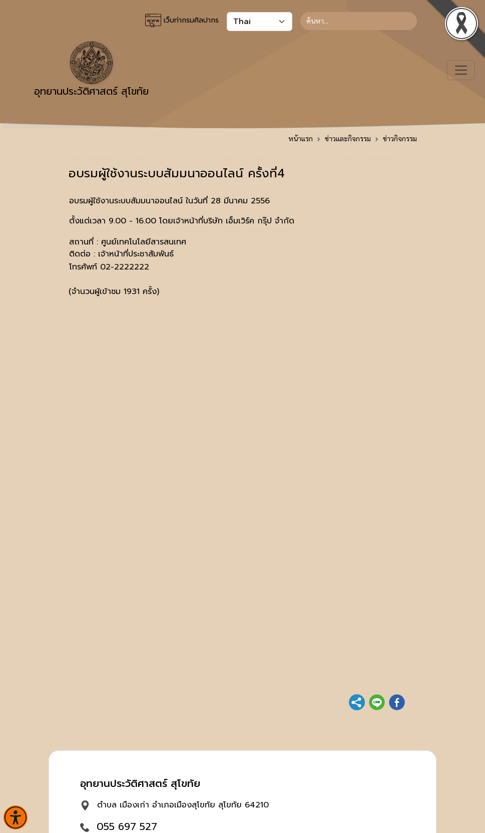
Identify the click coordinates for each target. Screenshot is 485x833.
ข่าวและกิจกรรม (348, 138)
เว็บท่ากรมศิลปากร (182, 21)
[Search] (358, 21)
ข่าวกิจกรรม (400, 138)
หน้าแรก (300, 138)
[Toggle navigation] (461, 70)
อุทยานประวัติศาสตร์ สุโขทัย (91, 70)
